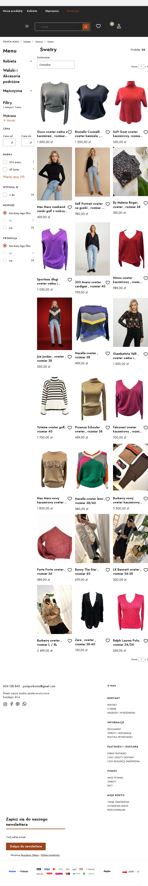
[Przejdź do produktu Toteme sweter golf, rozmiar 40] (54, 396)
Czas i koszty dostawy (120, 757)
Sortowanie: (43, 57)
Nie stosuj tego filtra (19, 213)
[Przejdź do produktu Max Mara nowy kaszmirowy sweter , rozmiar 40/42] (54, 467)
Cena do (26, 136)
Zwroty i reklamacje (119, 733)
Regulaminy (114, 729)
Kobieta (27, 41)
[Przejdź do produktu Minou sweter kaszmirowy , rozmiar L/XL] (130, 246)
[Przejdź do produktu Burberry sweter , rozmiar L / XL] (54, 609)
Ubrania (39, 41)
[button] (27, 26)
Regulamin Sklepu (30, 855)
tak (10, 220)
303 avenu (15, 162)
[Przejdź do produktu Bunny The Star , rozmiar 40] (92, 538)
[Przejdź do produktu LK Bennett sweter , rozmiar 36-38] (130, 538)
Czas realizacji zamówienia (123, 761)
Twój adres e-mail (16, 837)
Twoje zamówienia (118, 802)
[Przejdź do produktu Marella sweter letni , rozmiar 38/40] (92, 467)
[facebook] (12, 704)
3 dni (12, 195)
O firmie (111, 709)
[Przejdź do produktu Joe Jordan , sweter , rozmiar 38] (54, 324)
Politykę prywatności (50, 855)
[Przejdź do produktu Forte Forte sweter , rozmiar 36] (54, 538)
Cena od (8, 136)
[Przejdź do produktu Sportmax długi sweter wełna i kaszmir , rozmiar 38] (54, 247)
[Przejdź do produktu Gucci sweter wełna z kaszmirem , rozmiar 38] (54, 100)
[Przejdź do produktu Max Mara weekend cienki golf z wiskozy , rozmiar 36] (54, 173)
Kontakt (112, 705)
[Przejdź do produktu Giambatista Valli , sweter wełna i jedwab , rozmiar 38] (130, 322)
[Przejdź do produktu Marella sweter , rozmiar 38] (92, 322)
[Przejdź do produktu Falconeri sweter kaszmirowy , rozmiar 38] (130, 396)
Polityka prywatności (120, 737)
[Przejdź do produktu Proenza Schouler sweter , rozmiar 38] (92, 396)
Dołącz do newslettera (26, 846)
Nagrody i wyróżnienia (121, 713)
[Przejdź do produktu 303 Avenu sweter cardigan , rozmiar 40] (92, 249)
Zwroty (111, 781)
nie (10, 228)
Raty (110, 785)
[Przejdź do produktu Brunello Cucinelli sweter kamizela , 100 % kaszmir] (92, 100)
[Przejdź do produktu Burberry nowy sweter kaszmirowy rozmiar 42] (130, 467)
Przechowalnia (116, 810)
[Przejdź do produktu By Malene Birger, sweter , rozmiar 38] (130, 171)
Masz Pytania (115, 777)
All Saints (14, 169)
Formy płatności (117, 753)
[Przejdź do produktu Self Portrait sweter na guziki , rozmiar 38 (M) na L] (92, 172)
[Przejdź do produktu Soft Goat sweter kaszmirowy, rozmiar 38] (130, 100)
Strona (134, 66)
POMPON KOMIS (11, 41)
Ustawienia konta (117, 806)
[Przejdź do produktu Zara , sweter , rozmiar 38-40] (92, 609)
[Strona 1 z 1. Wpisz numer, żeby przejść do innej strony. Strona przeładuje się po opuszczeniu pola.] (141, 67)
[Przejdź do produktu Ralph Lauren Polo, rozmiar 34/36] (130, 609)
